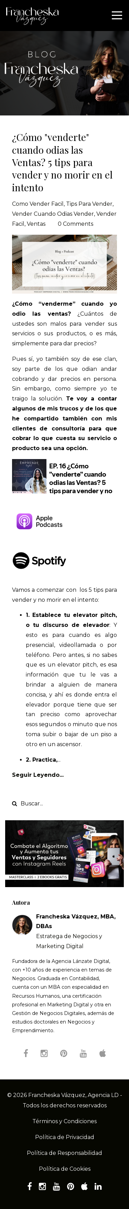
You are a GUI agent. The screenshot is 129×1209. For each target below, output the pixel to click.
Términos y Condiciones (64, 1121)
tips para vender (89, 204)
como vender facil (38, 204)
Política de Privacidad (64, 1137)
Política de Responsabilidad (64, 1153)
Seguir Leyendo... (38, 775)
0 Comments (75, 224)
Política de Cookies (64, 1169)
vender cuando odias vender (53, 214)
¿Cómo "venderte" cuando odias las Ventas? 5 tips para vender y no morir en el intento (62, 162)
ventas (36, 224)
